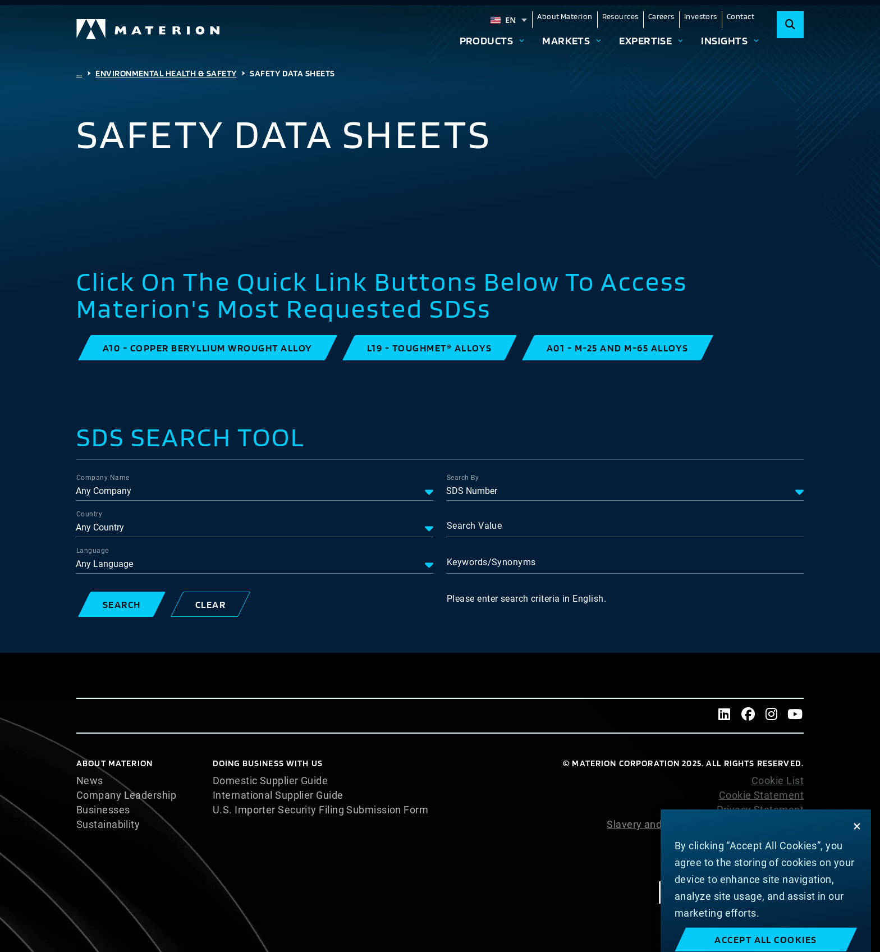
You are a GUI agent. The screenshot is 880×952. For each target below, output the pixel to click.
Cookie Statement (761, 795)
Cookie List (777, 780)
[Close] (857, 842)
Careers (661, 16)
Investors (700, 16)
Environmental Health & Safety (165, 73)
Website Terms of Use (752, 839)
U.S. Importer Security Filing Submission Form (320, 810)
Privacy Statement (760, 810)
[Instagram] (771, 715)
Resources (620, 16)
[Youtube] (795, 715)
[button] (207, 347)
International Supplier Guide (278, 795)
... (79, 73)
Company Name (102, 478)
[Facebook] (748, 715)
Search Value (474, 525)
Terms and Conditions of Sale (735, 853)
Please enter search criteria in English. (526, 598)
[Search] (790, 24)
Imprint (787, 868)
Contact (740, 16)
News (89, 780)
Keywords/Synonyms (491, 562)
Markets (566, 40)
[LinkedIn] (724, 715)
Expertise (645, 40)
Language (92, 551)
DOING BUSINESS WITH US (268, 763)
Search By (463, 478)
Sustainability (108, 824)
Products (487, 40)
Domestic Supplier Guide (270, 780)
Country (89, 514)
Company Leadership (126, 795)
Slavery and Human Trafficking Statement (705, 824)
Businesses (103, 810)
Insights (724, 40)
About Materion (564, 16)
